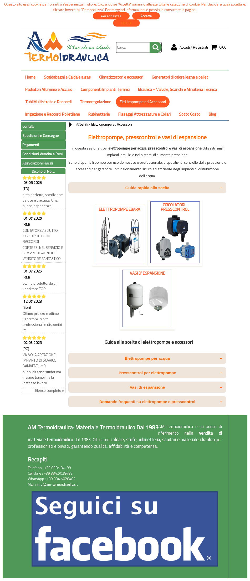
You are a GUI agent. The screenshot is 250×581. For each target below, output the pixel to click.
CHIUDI (126, 23)
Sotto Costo (189, 114)
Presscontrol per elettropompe (170, 373)
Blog (212, 114)
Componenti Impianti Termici (105, 89)
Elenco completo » (49, 390)
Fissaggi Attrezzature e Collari (144, 114)
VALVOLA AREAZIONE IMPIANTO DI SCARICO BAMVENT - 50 (40, 360)
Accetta (146, 16)
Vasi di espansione (176, 387)
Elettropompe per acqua (173, 358)
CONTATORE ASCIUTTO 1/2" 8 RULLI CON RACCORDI (40, 236)
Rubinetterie (99, 114)
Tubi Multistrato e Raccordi (48, 102)
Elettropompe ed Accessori (143, 102)
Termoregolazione (95, 102)
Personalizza (111, 16)
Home (30, 77)
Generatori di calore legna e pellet (180, 77)
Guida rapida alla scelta (173, 188)
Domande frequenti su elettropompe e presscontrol (160, 401)
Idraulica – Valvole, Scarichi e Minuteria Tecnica (177, 89)
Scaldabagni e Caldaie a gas (67, 77)
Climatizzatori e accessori (121, 77)
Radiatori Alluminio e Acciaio (48, 89)
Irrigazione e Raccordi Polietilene (52, 114)
